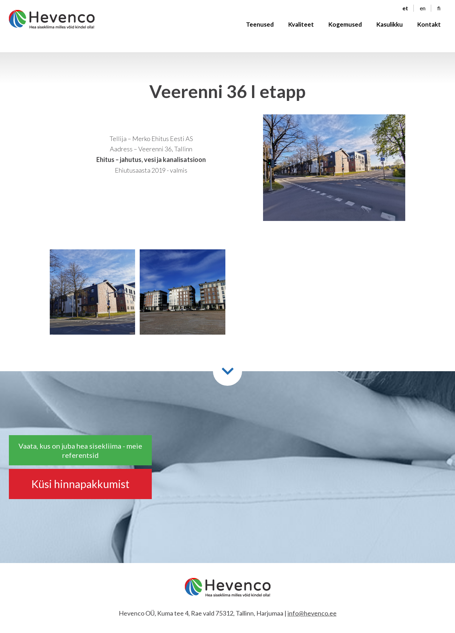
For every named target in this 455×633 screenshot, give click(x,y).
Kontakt (429, 27)
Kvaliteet (301, 27)
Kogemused (345, 27)
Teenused (260, 27)
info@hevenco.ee (312, 613)
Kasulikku (389, 27)
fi (439, 10)
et (405, 10)
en (422, 10)
